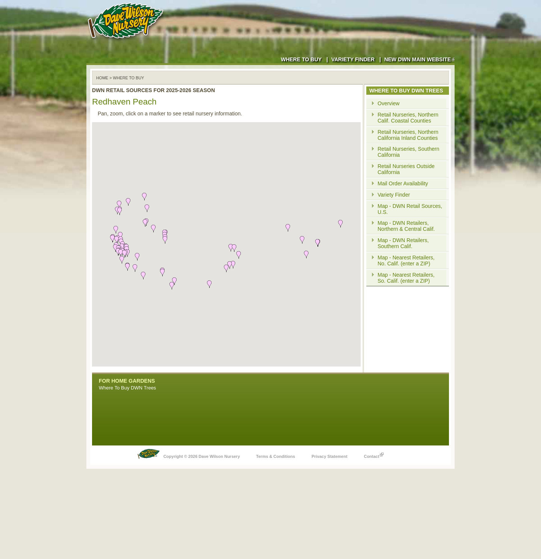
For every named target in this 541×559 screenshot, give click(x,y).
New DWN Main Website (419, 59)
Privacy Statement (329, 456)
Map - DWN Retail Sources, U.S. (410, 209)
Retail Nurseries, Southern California (408, 152)
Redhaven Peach (124, 101)
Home (102, 78)
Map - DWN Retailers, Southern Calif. (403, 243)
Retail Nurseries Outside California (406, 169)
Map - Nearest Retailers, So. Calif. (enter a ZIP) (406, 278)
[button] (174, 281)
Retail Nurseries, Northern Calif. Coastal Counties (408, 118)
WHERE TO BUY (128, 78)
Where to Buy (301, 59)
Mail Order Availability (403, 183)
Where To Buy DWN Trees (127, 388)
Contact (374, 454)
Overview (388, 103)
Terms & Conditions (275, 456)
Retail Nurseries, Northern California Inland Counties (408, 135)
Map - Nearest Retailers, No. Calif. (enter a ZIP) (406, 261)
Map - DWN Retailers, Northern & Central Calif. (406, 226)
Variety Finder (353, 59)
